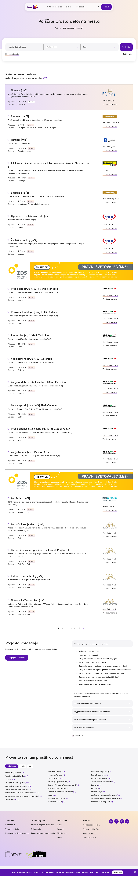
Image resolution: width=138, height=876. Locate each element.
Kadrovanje (95, 789)
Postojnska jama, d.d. (111, 147)
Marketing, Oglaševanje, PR (57, 782)
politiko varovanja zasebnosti (87, 872)
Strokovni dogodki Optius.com (42, 825)
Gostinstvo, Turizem (55, 775)
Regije (22, 767)
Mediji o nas (61, 834)
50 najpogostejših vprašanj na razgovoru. (92, 644)
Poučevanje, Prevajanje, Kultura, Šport (104, 796)
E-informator (10, 825)
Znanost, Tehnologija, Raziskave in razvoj (62, 786)
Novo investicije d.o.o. (111, 123)
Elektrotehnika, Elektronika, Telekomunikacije (20, 793)
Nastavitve (105, 872)
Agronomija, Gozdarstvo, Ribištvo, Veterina (105, 799)
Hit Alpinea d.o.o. (109, 507)
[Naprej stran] (83, 628)
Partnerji (60, 830)
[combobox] (62, 46)
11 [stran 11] (79, 628)
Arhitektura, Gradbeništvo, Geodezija (60, 792)
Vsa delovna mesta (110, 105)
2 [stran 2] (58, 628)
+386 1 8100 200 (89, 834)
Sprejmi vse (118, 872)
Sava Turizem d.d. (109, 533)
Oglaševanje (36, 830)
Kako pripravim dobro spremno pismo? (91, 720)
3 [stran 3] (62, 628)
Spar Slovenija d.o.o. (110, 295)
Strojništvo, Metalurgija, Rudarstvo (16, 790)
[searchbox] (99, 47)
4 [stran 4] (66, 628)
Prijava (106, 7)
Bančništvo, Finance (55, 802)
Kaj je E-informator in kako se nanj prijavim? (93, 712)
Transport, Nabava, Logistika (15, 783)
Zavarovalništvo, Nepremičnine (101, 782)
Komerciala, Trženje (54, 772)
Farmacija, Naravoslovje (99, 779)
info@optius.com (89, 838)
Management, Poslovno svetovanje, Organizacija (21, 797)
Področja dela (11, 767)
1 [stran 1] (54, 628)
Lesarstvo (94, 786)
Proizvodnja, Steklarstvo (13, 773)
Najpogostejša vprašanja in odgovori (69, 28)
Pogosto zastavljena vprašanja (17, 834)
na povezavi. (87, 696)
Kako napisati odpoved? (85, 728)
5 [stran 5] (71, 628)
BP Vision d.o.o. (108, 101)
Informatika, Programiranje (100, 772)
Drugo (50, 796)
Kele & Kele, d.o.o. (109, 225)
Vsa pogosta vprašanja (16, 658)
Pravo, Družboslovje (98, 775)
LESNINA (106, 171)
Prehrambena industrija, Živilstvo (16, 787)
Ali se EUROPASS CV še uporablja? (89, 703)
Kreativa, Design (96, 792)
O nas (59, 825)
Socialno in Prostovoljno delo (101, 802)
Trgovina (8, 780)
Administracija (10, 800)
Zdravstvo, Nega (53, 779)
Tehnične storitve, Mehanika (14, 777)
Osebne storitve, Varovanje (57, 789)
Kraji (30, 767)
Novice (59, 838)
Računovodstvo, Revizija (56, 799)
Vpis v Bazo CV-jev (12, 830)
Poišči (126, 47)
